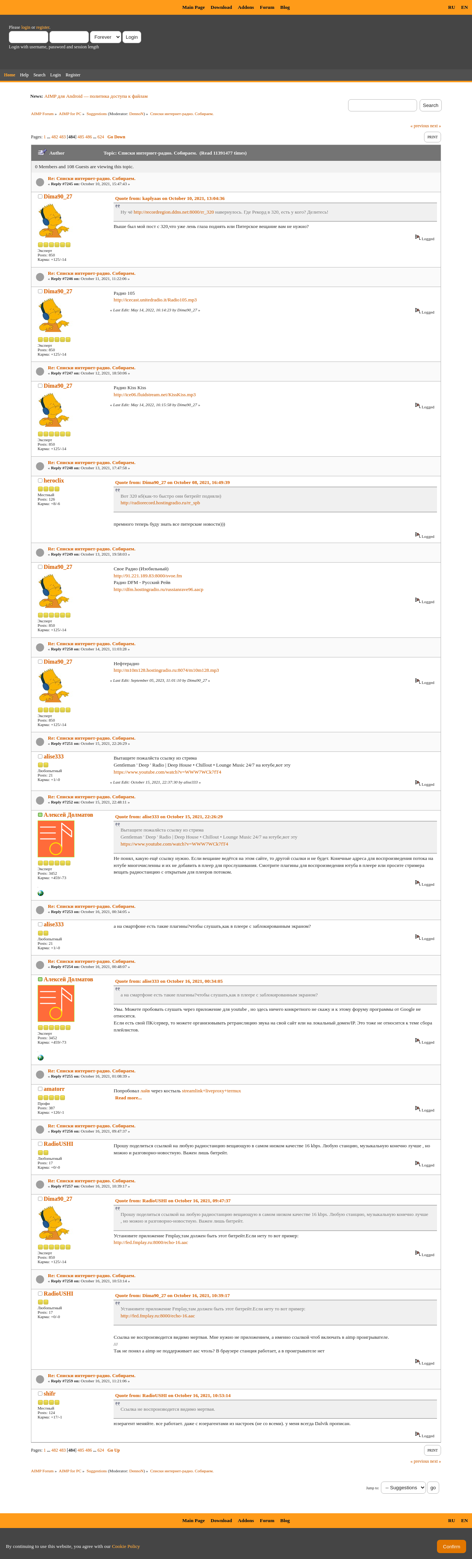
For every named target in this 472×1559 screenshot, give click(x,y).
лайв (145, 1090)
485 (80, 136)
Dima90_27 (58, 196)
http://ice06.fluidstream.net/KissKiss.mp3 (155, 394)
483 (62, 136)
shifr (50, 1393)
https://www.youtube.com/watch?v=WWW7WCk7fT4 (167, 772)
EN (464, 7)
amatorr (54, 1089)
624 (100, 136)
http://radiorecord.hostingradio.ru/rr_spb (160, 502)
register (42, 27)
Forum (267, 7)
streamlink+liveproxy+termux (211, 1090)
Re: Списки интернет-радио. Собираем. (92, 178)
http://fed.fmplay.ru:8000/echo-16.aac (151, 1242)
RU (451, 7)
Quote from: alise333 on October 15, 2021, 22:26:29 (169, 816)
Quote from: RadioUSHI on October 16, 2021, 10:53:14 (172, 1395)
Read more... (128, 1097)
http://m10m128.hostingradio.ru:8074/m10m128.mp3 (166, 670)
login (26, 27)
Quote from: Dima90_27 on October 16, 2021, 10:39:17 (172, 1295)
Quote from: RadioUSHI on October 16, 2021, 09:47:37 (172, 1200)
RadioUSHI (58, 1144)
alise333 (54, 756)
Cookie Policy (126, 1546)
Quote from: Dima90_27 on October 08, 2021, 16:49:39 (172, 482)
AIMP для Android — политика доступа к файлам (96, 96)
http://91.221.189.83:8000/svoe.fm (148, 575)
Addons (246, 7)
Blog (285, 7)
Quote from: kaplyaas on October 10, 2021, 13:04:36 (170, 198)
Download (221, 7)
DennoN (136, 113)
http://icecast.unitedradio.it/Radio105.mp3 (155, 300)
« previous (419, 125)
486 (88, 136)
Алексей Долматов (68, 815)
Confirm (451, 1546)
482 (54, 136)
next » (435, 125)
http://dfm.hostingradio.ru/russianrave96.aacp (158, 589)
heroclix (54, 480)
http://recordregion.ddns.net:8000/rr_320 (174, 212)
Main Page (193, 7)
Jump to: (372, 1488)
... (49, 136)
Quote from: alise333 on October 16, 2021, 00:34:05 (169, 981)
